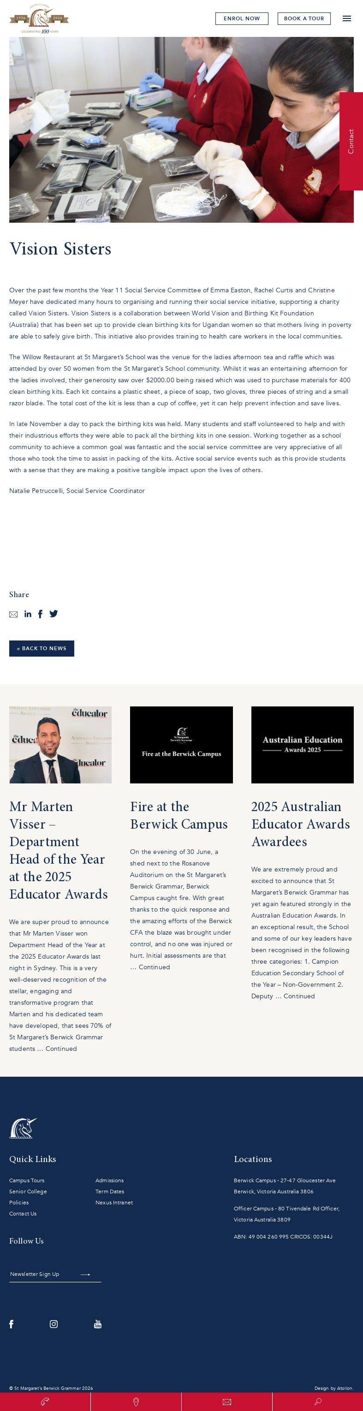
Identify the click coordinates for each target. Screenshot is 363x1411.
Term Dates (109, 1191)
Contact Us (22, 1213)
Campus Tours (26, 1180)
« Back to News (41, 648)
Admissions (109, 1180)
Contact (351, 141)
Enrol (242, 18)
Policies (19, 1202)
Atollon (344, 1388)
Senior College (28, 1191)
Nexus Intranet (114, 1202)
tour (304, 18)
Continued (61, 1048)
